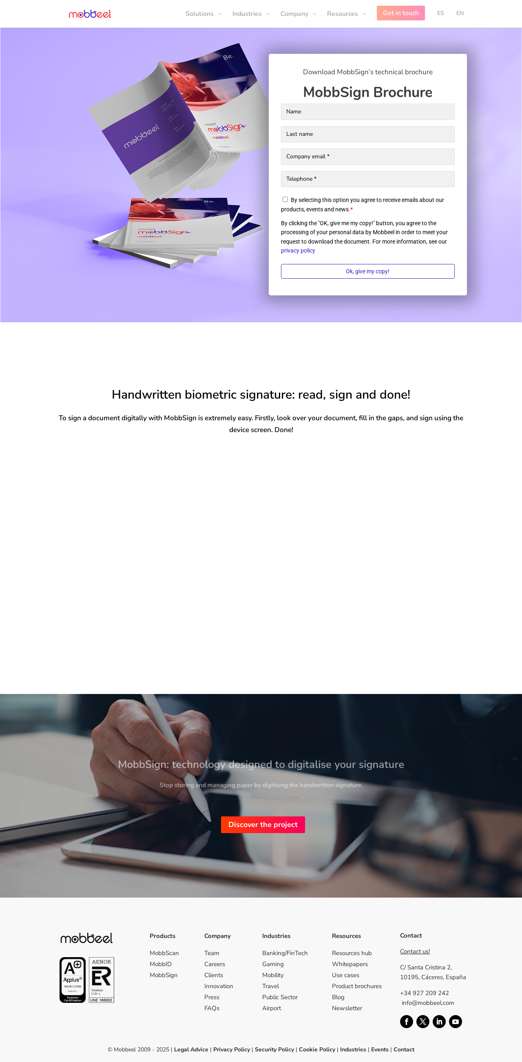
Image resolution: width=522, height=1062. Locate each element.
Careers (214, 964)
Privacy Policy (231, 1049)
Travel (270, 986)
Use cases (345, 975)
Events (380, 1049)
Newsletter (347, 1008)
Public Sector (280, 997)
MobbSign (164, 975)
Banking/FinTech (285, 953)
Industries (353, 1049)
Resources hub (352, 953)
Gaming (273, 964)
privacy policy (298, 250)
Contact (404, 1049)
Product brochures (357, 986)
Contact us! (415, 951)
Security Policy (274, 1049)
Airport (271, 1008)
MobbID (161, 964)
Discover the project (263, 824)
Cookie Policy (316, 1049)
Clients (213, 975)
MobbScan (164, 953)
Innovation (218, 986)
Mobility (273, 975)
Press (211, 997)
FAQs (211, 1008)
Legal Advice (191, 1049)
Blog (338, 997)
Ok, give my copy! (367, 271)
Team (211, 953)
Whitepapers (350, 964)
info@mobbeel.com (428, 1003)
